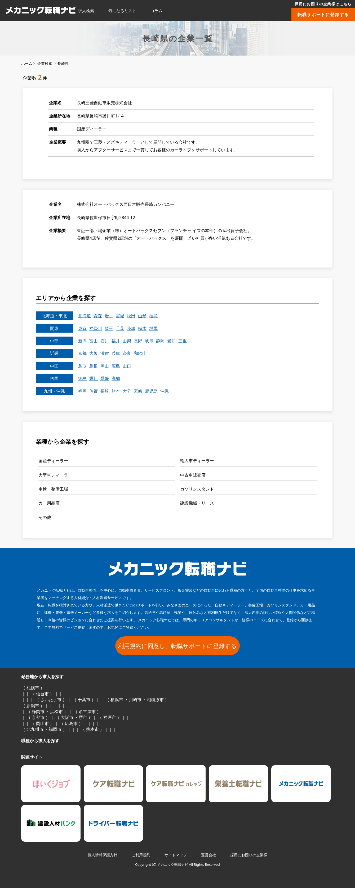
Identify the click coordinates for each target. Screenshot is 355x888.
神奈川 (95, 328)
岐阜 (149, 341)
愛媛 (104, 378)
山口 (127, 366)
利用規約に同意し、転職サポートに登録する (177, 646)
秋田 (131, 316)
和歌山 (140, 353)
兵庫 (116, 353)
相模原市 (155, 700)
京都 (82, 353)
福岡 (82, 391)
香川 (93, 378)
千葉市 (84, 700)
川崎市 (135, 700)
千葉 (120, 328)
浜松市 (56, 711)
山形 (142, 316)
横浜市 (116, 700)
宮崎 (138, 391)
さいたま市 (50, 700)
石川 (104, 341)
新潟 (82, 341)
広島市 (71, 723)
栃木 (142, 328)
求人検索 (86, 10)
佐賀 (93, 391)
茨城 (131, 328)
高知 (116, 378)
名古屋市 (87, 711)
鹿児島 (151, 391)
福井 (116, 341)
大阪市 (67, 717)
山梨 (127, 341)
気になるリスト (122, 10)
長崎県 (63, 63)
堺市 (83, 717)
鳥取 (82, 366)
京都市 (38, 717)
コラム (156, 10)
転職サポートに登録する (323, 14)
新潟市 (32, 706)
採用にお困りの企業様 (248, 854)
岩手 (109, 316)
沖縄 (164, 391)
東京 (82, 328)
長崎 (104, 391)
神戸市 (109, 717)
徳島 (82, 378)
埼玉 (109, 328)
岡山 (104, 366)
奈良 (127, 353)
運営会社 (208, 854)
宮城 (120, 316)
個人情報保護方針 (102, 854)
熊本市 (92, 729)
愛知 (171, 341)
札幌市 (32, 688)
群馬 (153, 328)
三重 (182, 341)
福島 (153, 316)
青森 (98, 316)
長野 (138, 341)
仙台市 (42, 694)
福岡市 (55, 729)
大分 (127, 391)
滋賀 (104, 353)
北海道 (84, 316)
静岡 (160, 341)
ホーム (26, 63)
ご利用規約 (141, 854)
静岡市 (38, 711)
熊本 (116, 391)
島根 (93, 366)
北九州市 (34, 729)
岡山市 (42, 723)
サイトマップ (176, 854)
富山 (93, 341)
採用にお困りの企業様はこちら (323, 3)
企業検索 (44, 63)
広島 (116, 366)
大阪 (93, 353)
